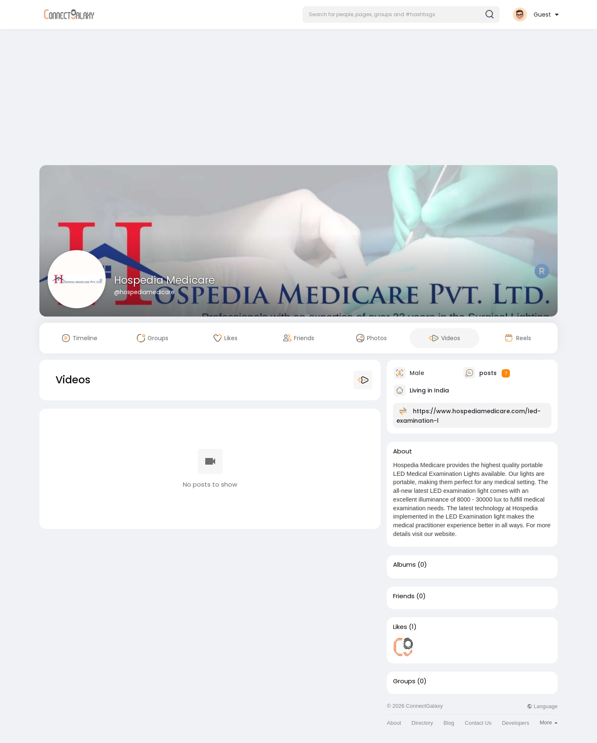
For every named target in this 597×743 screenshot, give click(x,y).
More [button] (549, 722)
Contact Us (478, 723)
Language (542, 706)
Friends (404, 596)
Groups (404, 681)
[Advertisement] (298, 99)
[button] (401, 14)
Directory (422, 723)
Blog (449, 723)
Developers (515, 723)
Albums (404, 564)
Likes (400, 627)
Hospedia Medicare (164, 280)
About (394, 723)
